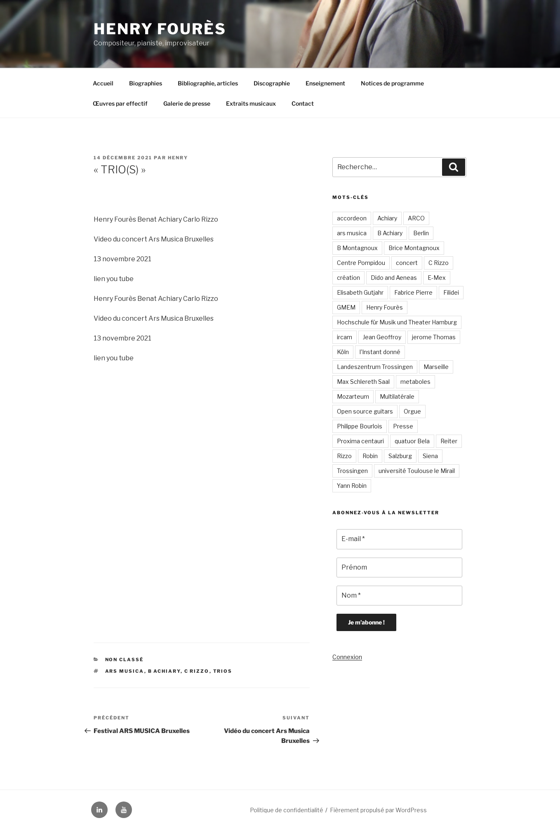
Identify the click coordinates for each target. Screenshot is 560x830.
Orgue (412, 411)
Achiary (387, 218)
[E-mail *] (399, 539)
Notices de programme (392, 83)
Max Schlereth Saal (363, 381)
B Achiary (164, 671)
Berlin (421, 232)
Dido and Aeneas (394, 277)
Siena (430, 455)
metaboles (415, 381)
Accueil (103, 83)
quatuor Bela (412, 441)
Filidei (451, 292)
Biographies (145, 83)
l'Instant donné (380, 351)
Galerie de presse (186, 103)
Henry (178, 158)
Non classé (124, 659)
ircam (344, 337)
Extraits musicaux (251, 103)
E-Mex (437, 277)
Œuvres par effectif (120, 103)
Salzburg (400, 455)
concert (407, 262)
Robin (370, 455)
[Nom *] (399, 595)
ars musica (124, 671)
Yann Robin (352, 485)
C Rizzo (196, 671)
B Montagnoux (357, 247)
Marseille (436, 366)
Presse (403, 426)
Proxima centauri (360, 441)
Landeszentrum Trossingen (375, 366)
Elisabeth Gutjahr (360, 292)
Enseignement (325, 83)
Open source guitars (365, 411)
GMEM (346, 307)
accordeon (352, 218)
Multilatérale (397, 396)
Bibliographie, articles (208, 83)
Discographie (272, 83)
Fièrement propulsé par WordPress (378, 809)
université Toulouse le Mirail (417, 470)
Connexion (347, 656)
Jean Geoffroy (382, 337)
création (348, 277)
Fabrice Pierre (413, 292)
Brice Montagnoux (414, 247)
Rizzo (344, 455)
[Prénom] (399, 567)
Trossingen (352, 470)
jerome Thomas (434, 337)
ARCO (416, 218)
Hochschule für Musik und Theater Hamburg (397, 322)
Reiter (448, 441)
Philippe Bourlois (359, 426)
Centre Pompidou (361, 262)
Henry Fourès (160, 29)
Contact (303, 103)
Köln (343, 351)
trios (223, 671)
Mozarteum (353, 396)
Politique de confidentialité (286, 809)
